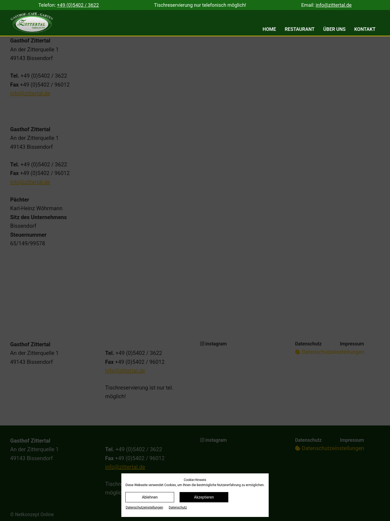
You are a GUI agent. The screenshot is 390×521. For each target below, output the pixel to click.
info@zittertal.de (334, 5)
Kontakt (364, 29)
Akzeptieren (204, 497)
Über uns (334, 29)
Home (269, 29)
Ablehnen (150, 497)
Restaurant (299, 29)
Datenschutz (178, 507)
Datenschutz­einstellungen (144, 507)
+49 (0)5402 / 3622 (78, 5)
